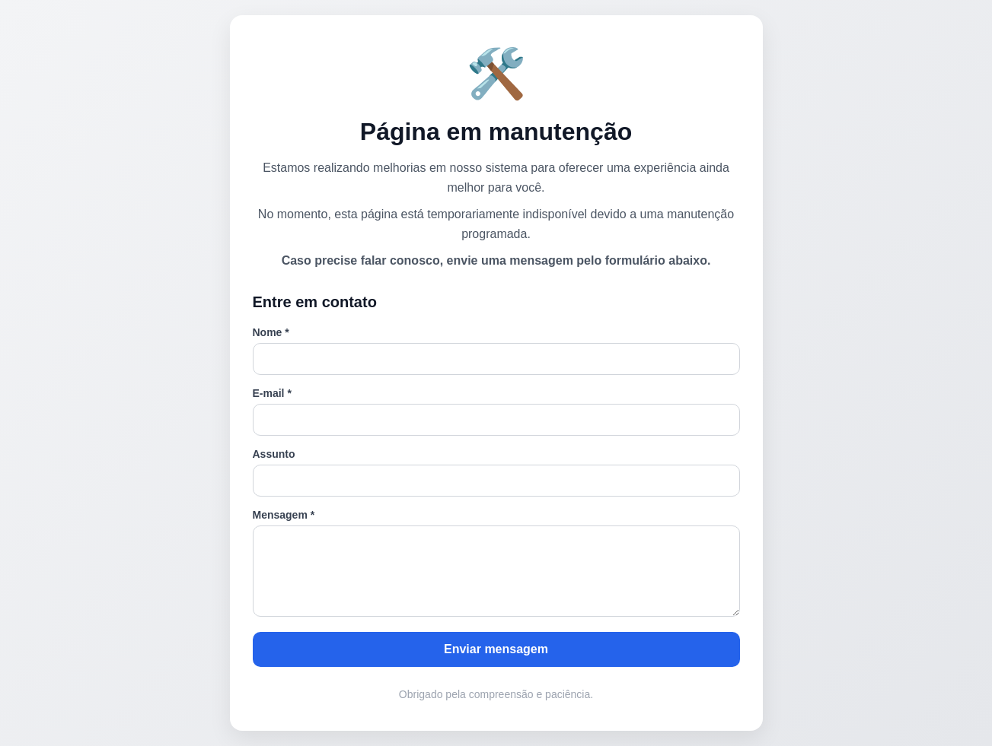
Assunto (274, 454)
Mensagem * (284, 515)
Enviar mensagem (496, 649)
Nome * (271, 332)
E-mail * (272, 393)
